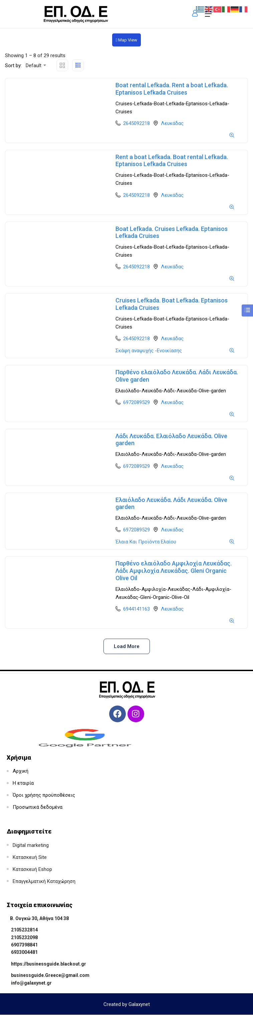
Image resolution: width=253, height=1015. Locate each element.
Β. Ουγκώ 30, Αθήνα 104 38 (39, 918)
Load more (127, 646)
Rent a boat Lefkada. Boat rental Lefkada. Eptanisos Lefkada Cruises (171, 160)
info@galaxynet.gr (31, 983)
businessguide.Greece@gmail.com (50, 975)
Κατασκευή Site (30, 857)
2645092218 (136, 123)
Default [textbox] (33, 65)
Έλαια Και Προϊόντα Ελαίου (145, 542)
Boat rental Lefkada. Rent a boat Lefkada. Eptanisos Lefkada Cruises (171, 89)
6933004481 (24, 952)
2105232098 (24, 937)
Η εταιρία (23, 783)
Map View (127, 39)
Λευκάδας (172, 123)
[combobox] (35, 65)
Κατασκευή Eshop (32, 869)
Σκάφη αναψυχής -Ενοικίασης (148, 351)
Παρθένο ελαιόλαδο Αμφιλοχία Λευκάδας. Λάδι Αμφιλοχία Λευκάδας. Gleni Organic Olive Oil (173, 570)
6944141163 (136, 609)
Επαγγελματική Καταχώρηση (44, 881)
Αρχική (20, 771)
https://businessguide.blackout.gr (48, 964)
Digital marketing (31, 845)
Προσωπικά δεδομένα (37, 807)
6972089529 (136, 402)
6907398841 (24, 944)
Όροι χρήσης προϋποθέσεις (44, 795)
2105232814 (24, 929)
